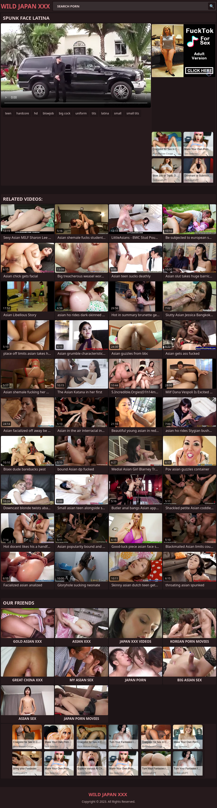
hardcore (23, 113)
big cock (64, 113)
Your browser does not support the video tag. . (76, 65)
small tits (133, 113)
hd (36, 113)
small (117, 113)
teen (8, 113)
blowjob (48, 113)
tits (94, 113)
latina (105, 113)
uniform (81, 113)
